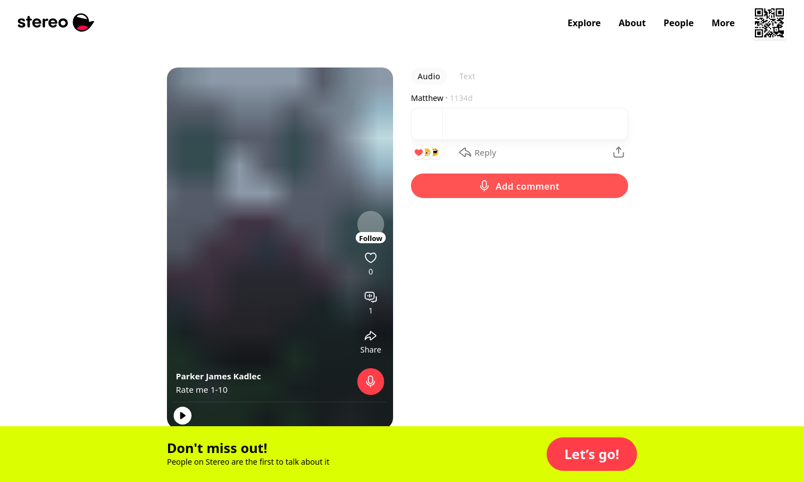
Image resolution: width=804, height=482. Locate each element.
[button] (592, 454)
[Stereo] (56, 22)
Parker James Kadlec (218, 376)
